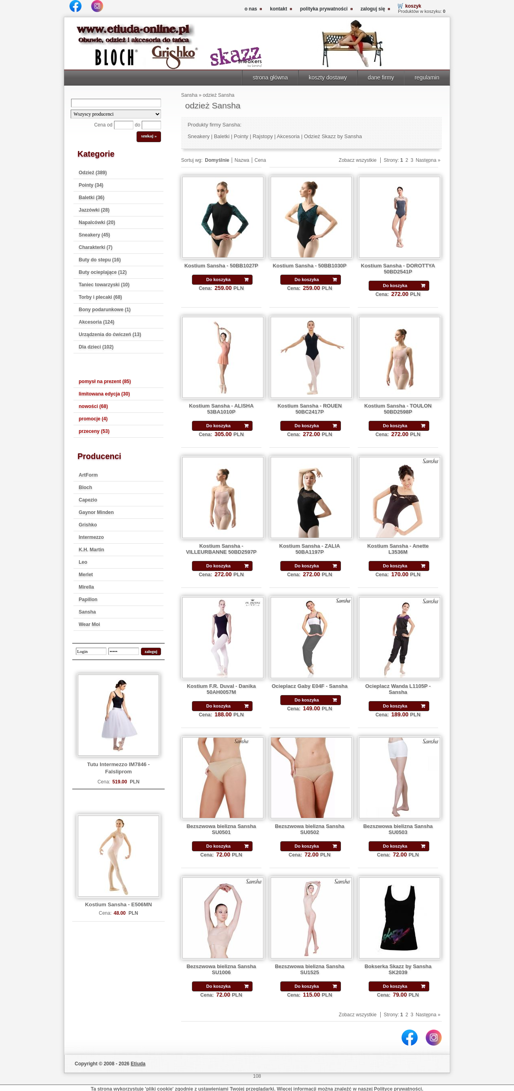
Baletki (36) (91, 197)
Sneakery (199, 136)
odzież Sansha (219, 95)
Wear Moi (89, 624)
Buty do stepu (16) (100, 260)
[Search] (116, 103)
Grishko (88, 525)
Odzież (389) (93, 172)
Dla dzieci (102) (96, 347)
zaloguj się (373, 9)
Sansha (87, 612)
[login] (91, 651)
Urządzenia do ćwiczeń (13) (110, 334)
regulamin (426, 77)
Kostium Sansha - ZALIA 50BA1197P (309, 549)
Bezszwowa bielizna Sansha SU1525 (309, 969)
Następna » (428, 160)
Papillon (88, 599)
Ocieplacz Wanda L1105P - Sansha (397, 689)
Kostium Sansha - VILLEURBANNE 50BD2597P (221, 549)
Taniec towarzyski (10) (104, 285)
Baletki (222, 136)
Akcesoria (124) (96, 322)
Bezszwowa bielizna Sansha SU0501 (221, 829)
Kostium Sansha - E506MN (118, 904)
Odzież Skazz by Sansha (333, 136)
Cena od (103, 125)
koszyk (413, 6)
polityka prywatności (324, 9)
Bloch (85, 487)
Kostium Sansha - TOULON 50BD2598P (398, 409)
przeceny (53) (94, 431)
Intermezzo (91, 537)
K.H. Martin (91, 550)
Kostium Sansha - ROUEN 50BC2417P (309, 409)
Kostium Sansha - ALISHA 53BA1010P (221, 409)
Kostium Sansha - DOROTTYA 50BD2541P (398, 269)
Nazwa (242, 160)
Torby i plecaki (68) (100, 297)
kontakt (278, 9)
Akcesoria (288, 136)
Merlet (86, 574)
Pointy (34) (91, 185)
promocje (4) (93, 419)
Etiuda (138, 1064)
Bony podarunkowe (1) (105, 309)
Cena (260, 160)
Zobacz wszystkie (358, 160)
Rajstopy (263, 136)
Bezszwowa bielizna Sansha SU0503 (397, 829)
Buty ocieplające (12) (102, 272)
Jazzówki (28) (94, 210)
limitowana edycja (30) (104, 394)
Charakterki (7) (95, 247)
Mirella (86, 587)
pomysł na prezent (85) (105, 381)
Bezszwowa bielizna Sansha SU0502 (309, 829)
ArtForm (88, 475)
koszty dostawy (328, 77)
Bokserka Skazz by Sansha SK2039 (398, 969)
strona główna (270, 77)
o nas (251, 9)
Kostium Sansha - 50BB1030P (310, 266)
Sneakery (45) (94, 235)
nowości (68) (93, 406)
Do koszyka (218, 279)
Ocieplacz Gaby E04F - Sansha (309, 686)
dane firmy (381, 77)
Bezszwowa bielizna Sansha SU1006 (221, 969)
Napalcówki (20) (97, 222)
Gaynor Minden (96, 512)
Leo (83, 562)
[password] (123, 651)
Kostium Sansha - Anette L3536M (397, 549)
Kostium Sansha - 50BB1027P (221, 266)
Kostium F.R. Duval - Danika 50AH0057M (221, 689)
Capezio (88, 500)
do (137, 125)
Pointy (241, 136)
